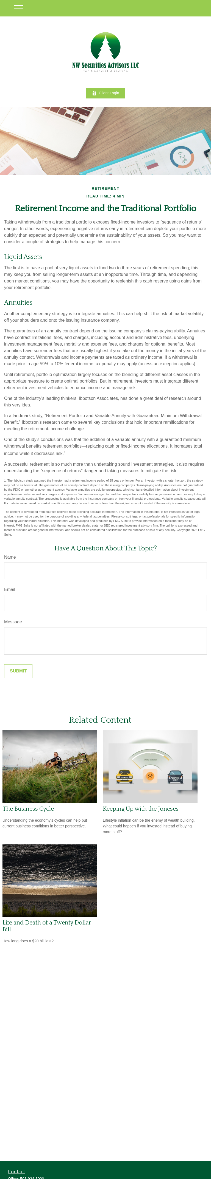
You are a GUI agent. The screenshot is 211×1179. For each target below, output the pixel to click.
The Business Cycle (28, 808)
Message (13, 622)
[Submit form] (18, 671)
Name (10, 557)
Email (9, 589)
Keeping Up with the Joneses (141, 808)
